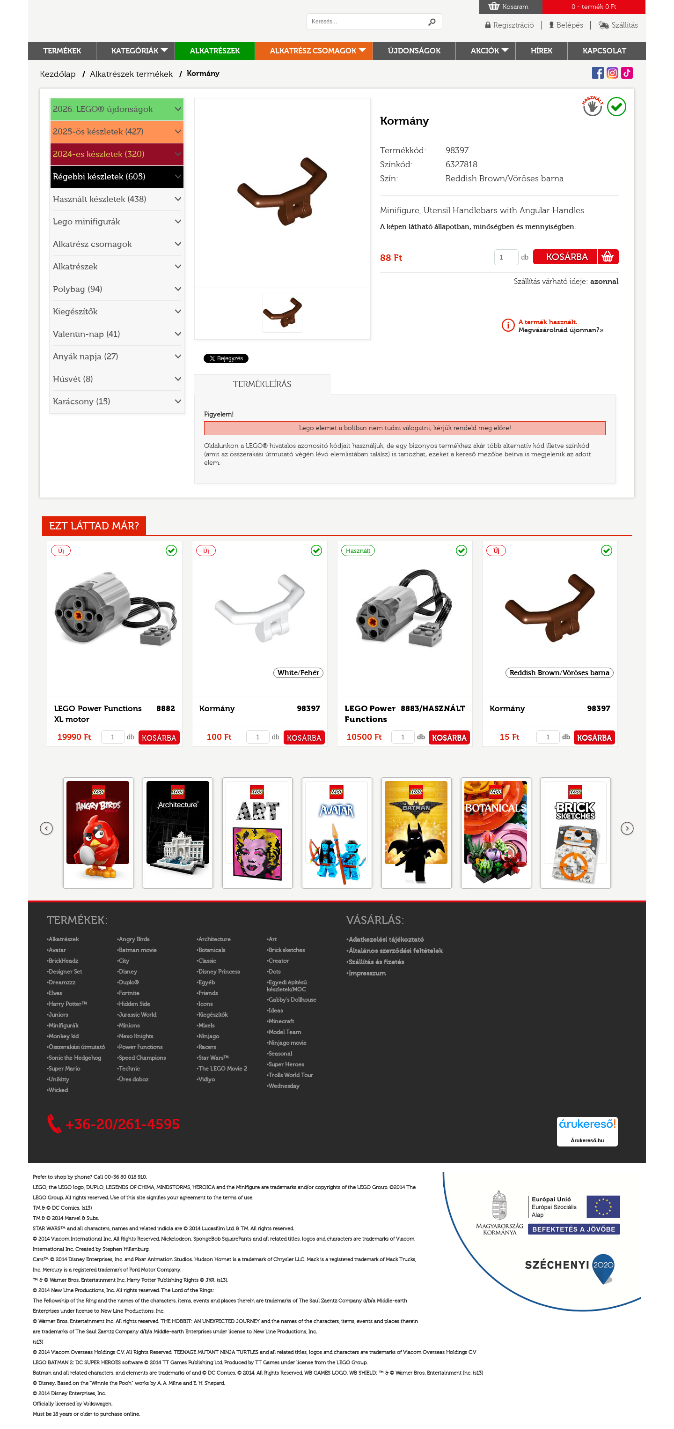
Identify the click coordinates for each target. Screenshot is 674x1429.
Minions (129, 1025)
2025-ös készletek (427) (98, 132)
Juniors (58, 1015)
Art (273, 939)
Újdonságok (414, 51)
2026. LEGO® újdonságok (103, 109)
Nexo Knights (136, 1036)
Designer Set (65, 971)
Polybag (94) (78, 289)
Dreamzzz (62, 982)
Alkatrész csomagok (313, 51)
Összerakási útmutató (77, 1047)
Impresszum (367, 973)
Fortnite (129, 993)
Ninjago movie (288, 1043)
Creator (279, 961)
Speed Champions (142, 1058)
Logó (157, 21)
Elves (55, 993)
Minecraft (281, 1021)
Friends (208, 993)
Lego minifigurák (86, 222)
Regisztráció (513, 25)
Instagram (612, 73)
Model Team (285, 1032)
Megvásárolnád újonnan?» (561, 326)
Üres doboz (133, 1079)
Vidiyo (206, 1079)
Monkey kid (64, 1036)
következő (627, 829)
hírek (541, 51)
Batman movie (138, 950)
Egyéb (206, 982)
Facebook (598, 73)
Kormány (216, 708)
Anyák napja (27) (85, 357)
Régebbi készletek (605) (99, 177)
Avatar (57, 950)
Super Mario (64, 1068)
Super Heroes (286, 1064)
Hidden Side (134, 1004)
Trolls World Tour (291, 1075)
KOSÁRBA (582, 256)
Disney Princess (219, 971)
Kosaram (515, 7)
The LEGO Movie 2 (222, 1068)
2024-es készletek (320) (99, 154)
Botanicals (211, 950)
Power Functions (140, 1047)
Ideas (276, 1010)
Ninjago (208, 1036)
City (124, 961)
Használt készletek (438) (100, 199)
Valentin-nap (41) (86, 334)
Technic (129, 1068)
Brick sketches (287, 950)
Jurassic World (137, 1015)
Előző (47, 829)
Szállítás (625, 25)
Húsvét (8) (73, 379)
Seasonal (280, 1053)
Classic (207, 961)
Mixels (206, 1025)
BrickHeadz (63, 961)
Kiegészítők (75, 312)
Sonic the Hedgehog (75, 1058)
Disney (128, 971)
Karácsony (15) (81, 402)
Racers (207, 1047)
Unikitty (59, 1079)
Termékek (62, 51)
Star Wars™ (213, 1058)
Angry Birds (134, 939)
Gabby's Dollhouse (292, 1000)
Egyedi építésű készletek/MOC (287, 986)
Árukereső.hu (587, 1140)
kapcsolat (604, 51)
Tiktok (627, 73)
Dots (274, 971)
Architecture (214, 939)
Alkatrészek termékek (131, 74)
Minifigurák (63, 1025)
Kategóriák (134, 51)
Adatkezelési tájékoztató (386, 940)
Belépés (570, 25)
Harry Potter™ (68, 1004)
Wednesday (284, 1086)
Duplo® (129, 982)
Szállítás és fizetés (376, 962)
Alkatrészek (215, 51)
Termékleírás (262, 384)
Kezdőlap (58, 74)
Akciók (485, 51)
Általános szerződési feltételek (395, 951)
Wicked (58, 1090)
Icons (205, 1004)
